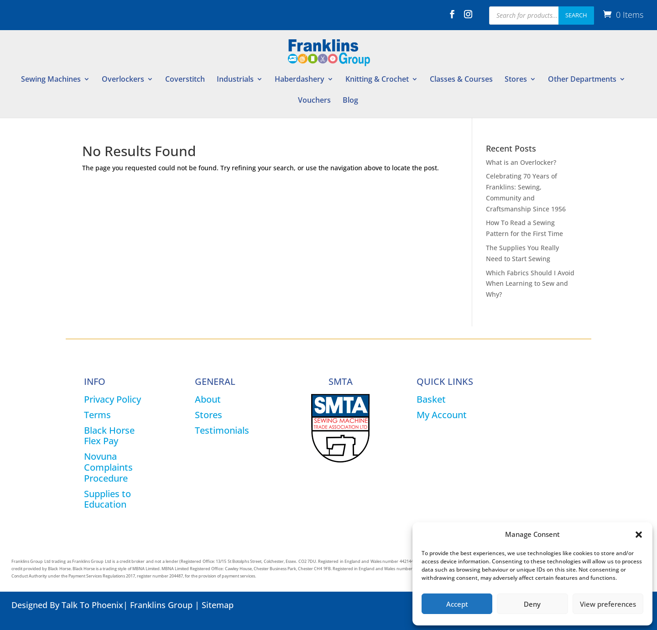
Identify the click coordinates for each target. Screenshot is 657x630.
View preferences (608, 604)
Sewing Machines (51, 80)
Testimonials (222, 430)
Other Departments (582, 80)
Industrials (235, 80)
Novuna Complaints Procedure (108, 467)
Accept (457, 604)
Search (576, 15)
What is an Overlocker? (521, 162)
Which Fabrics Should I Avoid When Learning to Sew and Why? (530, 283)
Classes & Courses (461, 80)
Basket (431, 399)
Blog (350, 101)
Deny (532, 604)
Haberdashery (299, 80)
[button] (638, 534)
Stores (516, 80)
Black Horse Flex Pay (109, 435)
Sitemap (218, 604)
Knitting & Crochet (377, 80)
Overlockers (123, 80)
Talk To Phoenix (92, 604)
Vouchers (314, 101)
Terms (97, 415)
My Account (442, 415)
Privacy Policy (112, 399)
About (208, 399)
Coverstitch (185, 80)
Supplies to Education (107, 499)
